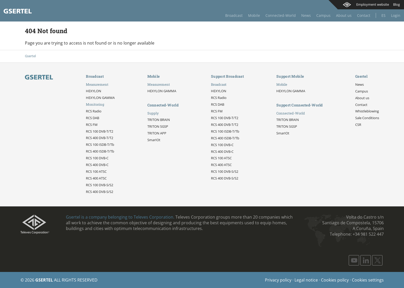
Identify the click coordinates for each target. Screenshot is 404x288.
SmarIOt (153, 140)
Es (383, 15)
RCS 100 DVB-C (97, 158)
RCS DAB (92, 118)
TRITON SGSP (157, 126)
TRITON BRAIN (158, 119)
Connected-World (280, 15)
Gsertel (30, 56)
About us (344, 15)
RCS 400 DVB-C (97, 164)
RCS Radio (93, 111)
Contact (363, 15)
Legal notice (306, 280)
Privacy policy (278, 280)
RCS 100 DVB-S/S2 (99, 185)
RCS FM (92, 124)
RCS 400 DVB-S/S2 (99, 191)
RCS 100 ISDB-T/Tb (100, 144)
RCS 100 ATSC (96, 171)
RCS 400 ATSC (96, 178)
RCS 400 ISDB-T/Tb (100, 151)
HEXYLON (93, 91)
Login (395, 15)
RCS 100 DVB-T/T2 (99, 131)
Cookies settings (368, 280)
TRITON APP (156, 133)
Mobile (254, 15)
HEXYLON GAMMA (100, 97)
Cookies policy (335, 280)
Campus (323, 15)
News (306, 15)
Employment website (372, 4)
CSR (358, 124)
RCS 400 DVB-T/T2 (99, 137)
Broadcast (234, 15)
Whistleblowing (367, 111)
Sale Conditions (367, 118)
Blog (396, 4)
